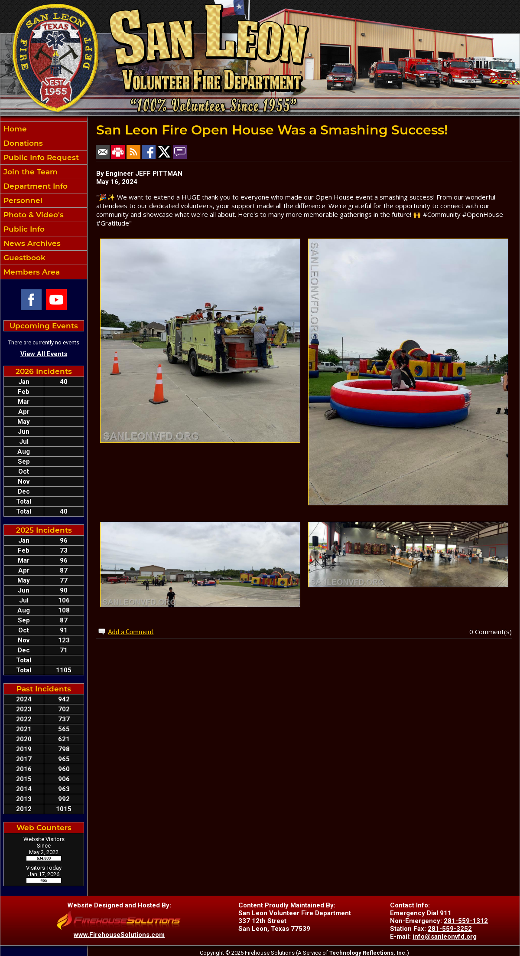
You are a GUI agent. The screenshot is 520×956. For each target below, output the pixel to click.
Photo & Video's (32, 214)
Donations (22, 143)
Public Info (23, 229)
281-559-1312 (466, 921)
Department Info (34, 186)
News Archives (31, 243)
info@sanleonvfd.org (445, 936)
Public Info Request (40, 157)
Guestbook (23, 257)
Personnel (21, 200)
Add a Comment (130, 632)
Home (14, 128)
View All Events (43, 354)
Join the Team (29, 171)
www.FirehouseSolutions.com (119, 935)
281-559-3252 (450, 929)
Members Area (30, 272)
